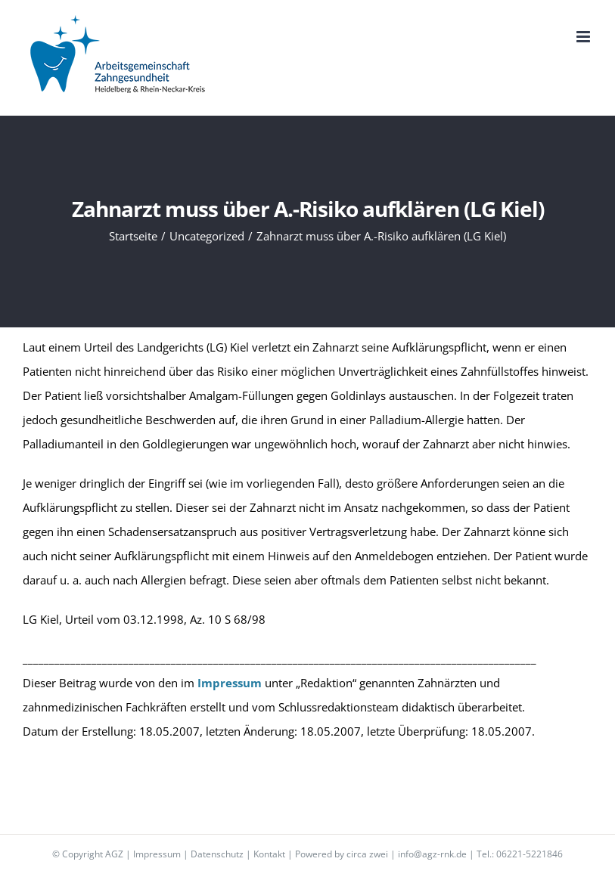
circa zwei (367, 854)
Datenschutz (217, 854)
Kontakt (269, 854)
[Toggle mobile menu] (584, 37)
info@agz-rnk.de (432, 854)
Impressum (157, 854)
